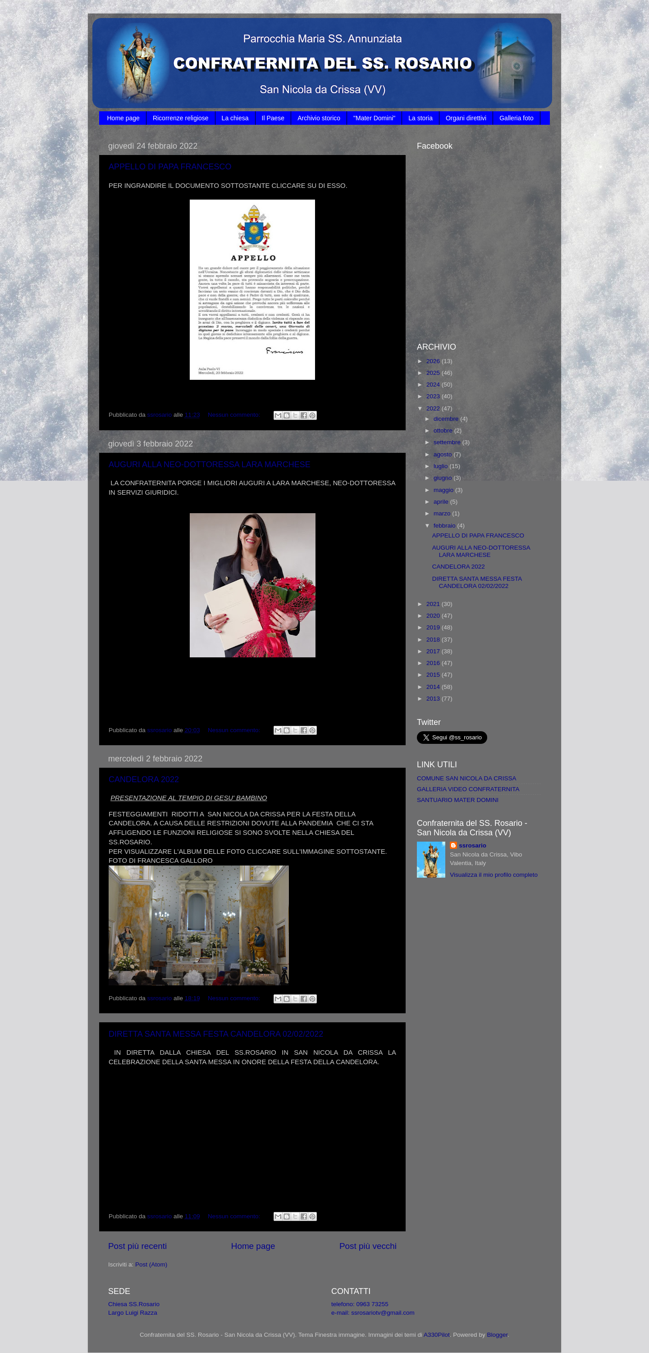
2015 (434, 674)
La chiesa (235, 118)
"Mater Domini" (374, 118)
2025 (434, 372)
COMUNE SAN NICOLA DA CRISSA (466, 778)
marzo (443, 513)
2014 (434, 686)
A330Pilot (437, 1334)
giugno (443, 477)
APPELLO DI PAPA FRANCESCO (170, 166)
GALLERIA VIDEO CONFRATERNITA (468, 789)
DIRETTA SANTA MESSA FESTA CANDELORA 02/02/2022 (216, 1034)
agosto (443, 454)
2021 (434, 604)
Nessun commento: (235, 414)
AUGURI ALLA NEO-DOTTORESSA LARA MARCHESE (210, 464)
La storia (420, 118)
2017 (434, 651)
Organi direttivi (466, 118)
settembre (448, 442)
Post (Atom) (151, 1264)
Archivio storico (318, 118)
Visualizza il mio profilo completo (494, 874)
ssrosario (472, 845)
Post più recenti (137, 1246)
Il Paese (273, 118)
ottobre (444, 430)
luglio (441, 466)
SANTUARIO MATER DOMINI (457, 800)
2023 (434, 396)
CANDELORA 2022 (144, 779)
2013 (434, 698)
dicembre (447, 418)
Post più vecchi (368, 1246)
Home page (123, 118)
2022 (434, 408)
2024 (434, 384)
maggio (444, 490)
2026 (434, 361)
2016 (434, 663)
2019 (434, 627)
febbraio (445, 525)
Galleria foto (516, 118)
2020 (434, 615)
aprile (442, 501)
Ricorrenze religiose (181, 118)
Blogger (497, 1334)
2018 (434, 639)
